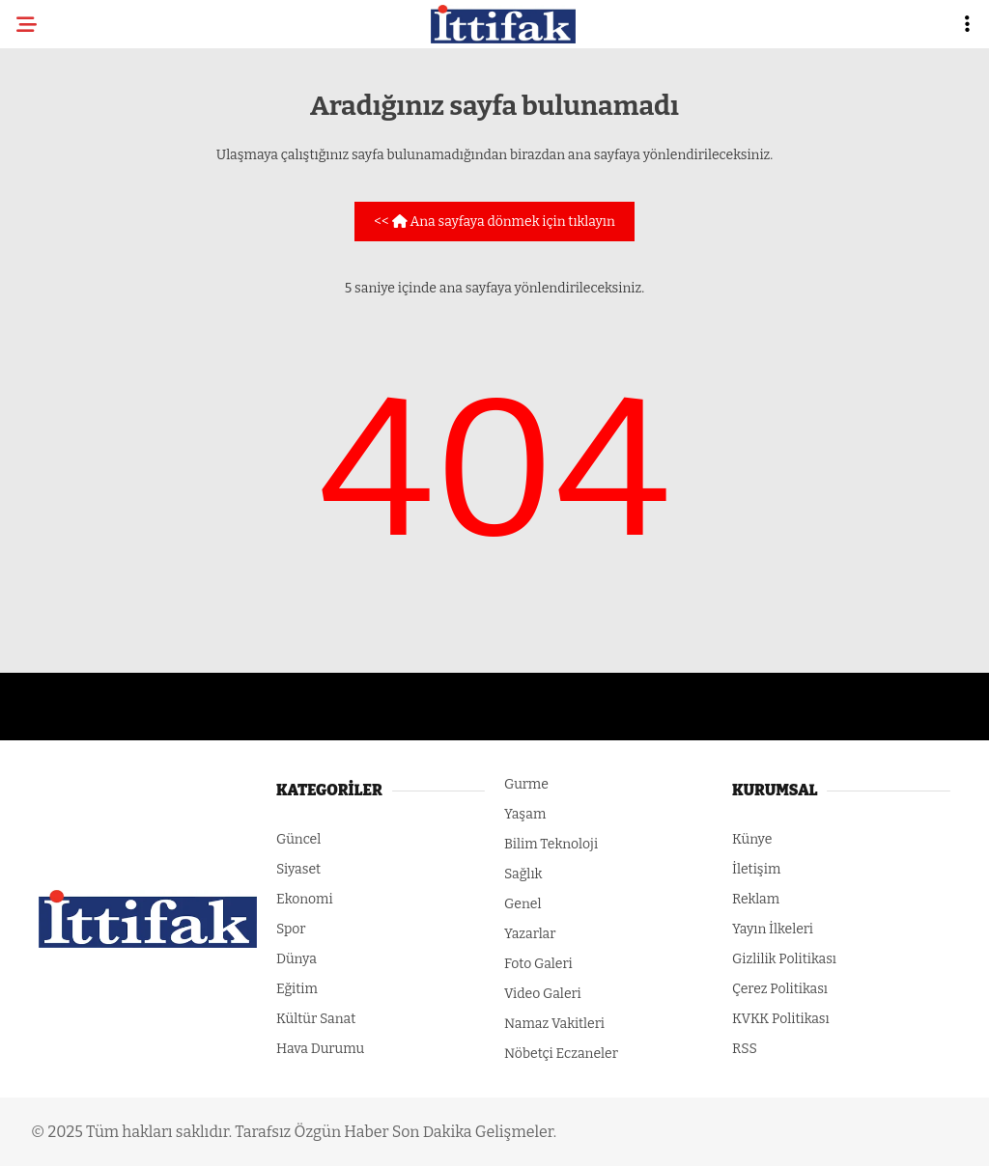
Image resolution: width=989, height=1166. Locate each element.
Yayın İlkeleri (772, 929)
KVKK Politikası (781, 1019)
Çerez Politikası (780, 989)
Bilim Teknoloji (551, 844)
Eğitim (297, 989)
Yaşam (525, 814)
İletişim (756, 869)
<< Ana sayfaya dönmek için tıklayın (494, 221)
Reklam (755, 899)
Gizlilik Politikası (784, 959)
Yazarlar (529, 934)
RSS (744, 1049)
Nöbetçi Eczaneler (561, 1053)
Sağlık (523, 874)
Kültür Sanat (315, 1019)
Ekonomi (304, 899)
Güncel (298, 839)
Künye (752, 839)
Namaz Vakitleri (554, 1023)
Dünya (296, 959)
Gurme (526, 784)
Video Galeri (542, 994)
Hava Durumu (320, 1049)
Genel (523, 904)
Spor (291, 929)
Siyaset (298, 869)
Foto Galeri (538, 964)
